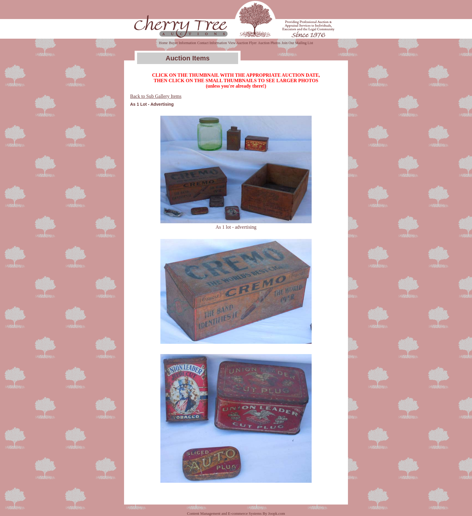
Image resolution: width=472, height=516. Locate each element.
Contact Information (212, 43)
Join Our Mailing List (297, 43)
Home (163, 43)
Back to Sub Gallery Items (156, 96)
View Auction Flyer (242, 43)
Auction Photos (269, 43)
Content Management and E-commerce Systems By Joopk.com (236, 513)
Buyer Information (182, 43)
